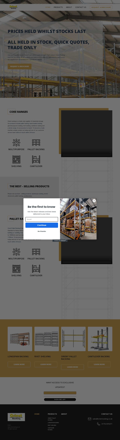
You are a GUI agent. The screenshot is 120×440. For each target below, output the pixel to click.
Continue (41, 225)
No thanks (42, 231)
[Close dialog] (94, 200)
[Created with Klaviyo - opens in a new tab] (60, 241)
